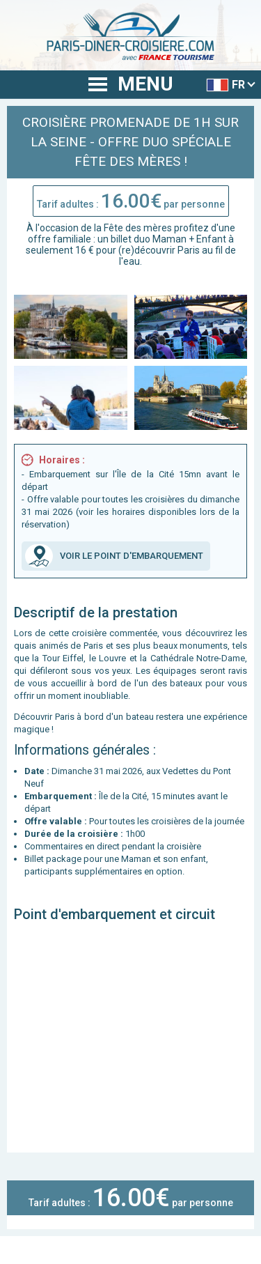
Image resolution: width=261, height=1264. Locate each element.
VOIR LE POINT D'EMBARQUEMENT (114, 556)
